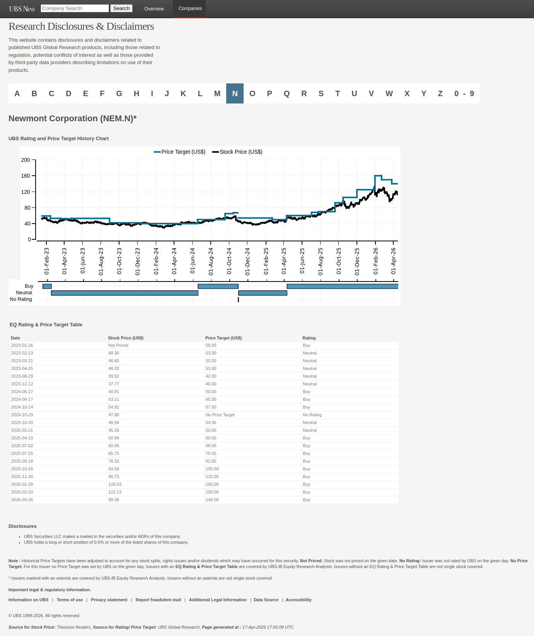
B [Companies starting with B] (34, 93)
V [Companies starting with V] (371, 93)
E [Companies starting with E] (85, 93)
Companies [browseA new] (190, 8)
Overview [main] (154, 9)
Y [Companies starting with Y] (423, 93)
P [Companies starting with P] (269, 93)
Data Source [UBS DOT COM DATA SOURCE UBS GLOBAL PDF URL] (266, 599)
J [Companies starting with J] (167, 93)
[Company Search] (75, 8)
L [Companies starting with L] (200, 93)
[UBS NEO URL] (22, 9)
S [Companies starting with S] (321, 93)
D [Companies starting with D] (68, 93)
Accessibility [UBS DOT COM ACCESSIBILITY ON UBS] (298, 599)
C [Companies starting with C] (51, 93)
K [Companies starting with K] (183, 93)
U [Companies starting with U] (354, 93)
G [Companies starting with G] (119, 93)
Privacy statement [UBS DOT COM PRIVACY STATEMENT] (109, 599)
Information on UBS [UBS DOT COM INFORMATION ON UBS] (29, 599)
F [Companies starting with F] (102, 93)
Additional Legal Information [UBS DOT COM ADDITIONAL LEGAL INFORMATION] (218, 599)
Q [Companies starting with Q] (287, 93)
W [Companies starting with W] (389, 93)
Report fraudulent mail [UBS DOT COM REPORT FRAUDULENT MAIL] (158, 599)
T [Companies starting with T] (337, 93)
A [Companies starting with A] (17, 93)
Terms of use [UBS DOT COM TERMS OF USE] (69, 599)
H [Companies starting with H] (136, 93)
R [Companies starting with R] (304, 93)
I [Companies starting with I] (152, 93)
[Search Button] (121, 8)
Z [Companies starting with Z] (440, 93)
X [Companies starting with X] (406, 93)
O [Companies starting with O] (252, 93)
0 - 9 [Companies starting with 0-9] (464, 93)
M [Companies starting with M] (217, 93)
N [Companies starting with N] (234, 93)
